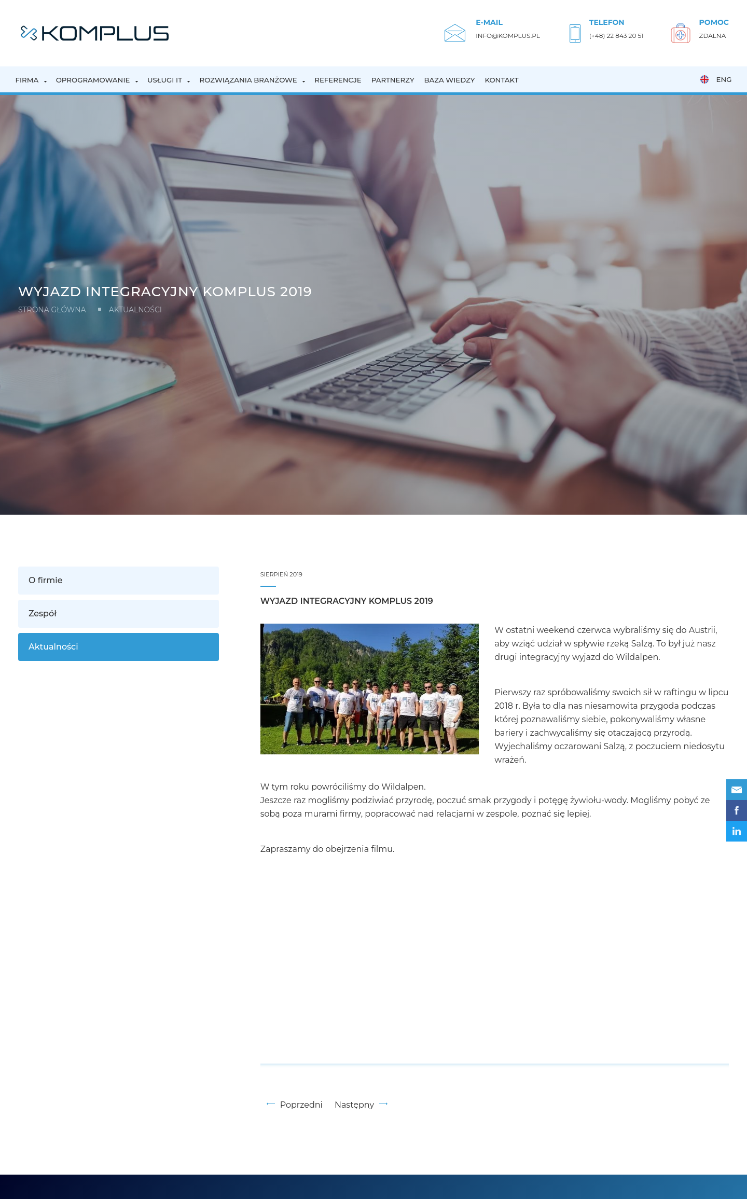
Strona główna (52, 309)
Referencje (338, 80)
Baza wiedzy (449, 80)
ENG (715, 79)
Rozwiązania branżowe (248, 80)
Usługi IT (164, 80)
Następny (361, 1105)
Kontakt (501, 80)
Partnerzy (392, 80)
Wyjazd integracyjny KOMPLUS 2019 (346, 601)
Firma (27, 80)
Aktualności (135, 309)
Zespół (43, 613)
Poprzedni (295, 1105)
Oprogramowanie (93, 80)
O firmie (45, 580)
